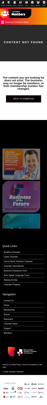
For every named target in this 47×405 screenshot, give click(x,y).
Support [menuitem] (7, 328)
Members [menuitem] (8, 333)
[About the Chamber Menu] (23, 22)
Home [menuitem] (6, 305)
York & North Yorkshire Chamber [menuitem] (18, 261)
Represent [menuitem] (8, 319)
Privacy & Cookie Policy (12, 365)
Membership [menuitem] (9, 310)
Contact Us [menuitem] (9, 301)
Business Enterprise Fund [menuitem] (15, 271)
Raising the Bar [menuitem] (10, 280)
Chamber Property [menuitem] (12, 285)
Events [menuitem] (7, 314)
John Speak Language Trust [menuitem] (16, 275)
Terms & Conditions (30, 365)
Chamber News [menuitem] (11, 324)
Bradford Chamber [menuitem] (12, 252)
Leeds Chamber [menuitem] (11, 257)
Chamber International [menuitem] (14, 266)
